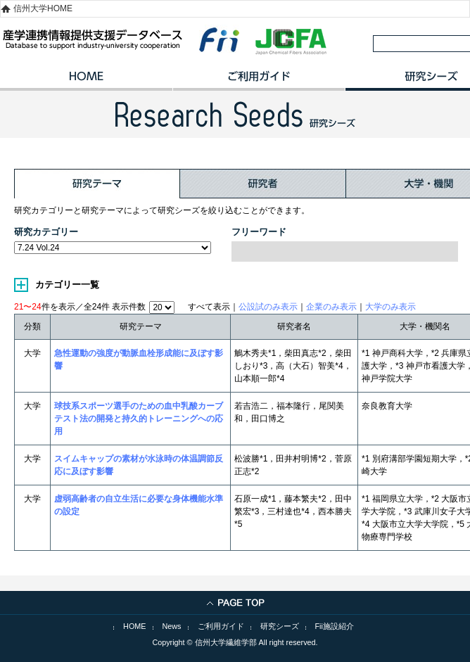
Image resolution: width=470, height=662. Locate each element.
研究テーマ (97, 183)
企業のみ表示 (331, 307)
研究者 (263, 183)
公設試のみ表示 (268, 307)
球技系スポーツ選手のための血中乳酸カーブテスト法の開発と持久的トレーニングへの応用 (138, 418)
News (172, 626)
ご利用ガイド (258, 80)
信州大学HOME (42, 8)
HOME (86, 80)
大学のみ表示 (390, 307)
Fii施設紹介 (334, 626)
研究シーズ (279, 626)
